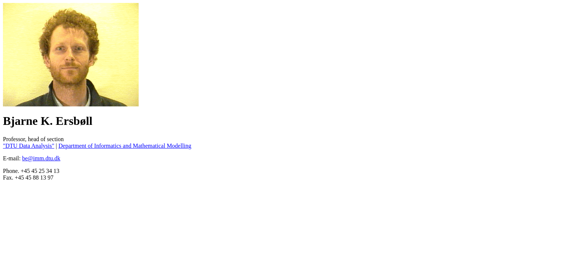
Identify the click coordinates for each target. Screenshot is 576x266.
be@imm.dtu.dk (41, 158)
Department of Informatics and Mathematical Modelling (124, 146)
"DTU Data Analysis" (28, 146)
